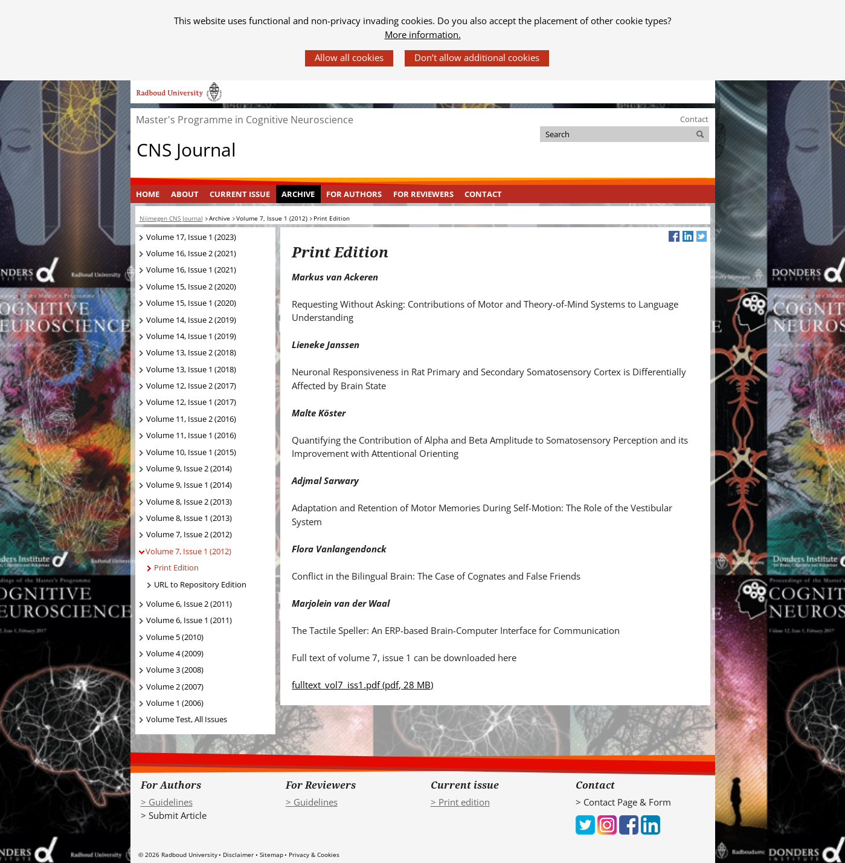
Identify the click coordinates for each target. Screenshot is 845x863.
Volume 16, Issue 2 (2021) (191, 253)
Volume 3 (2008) (175, 669)
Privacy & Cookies (314, 854)
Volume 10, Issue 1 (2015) (191, 452)
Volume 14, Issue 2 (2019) (191, 319)
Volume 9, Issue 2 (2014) (189, 468)
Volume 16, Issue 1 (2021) (191, 269)
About (185, 194)
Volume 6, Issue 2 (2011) (189, 603)
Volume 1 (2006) (175, 702)
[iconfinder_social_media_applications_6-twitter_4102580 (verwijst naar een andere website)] (585, 824)
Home (147, 194)
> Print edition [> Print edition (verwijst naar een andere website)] (460, 802)
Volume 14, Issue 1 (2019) (191, 336)
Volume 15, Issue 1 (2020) (191, 302)
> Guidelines (167, 802)
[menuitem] (147, 194)
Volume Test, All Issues (186, 719)
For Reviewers (423, 194)
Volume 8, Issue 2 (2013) (189, 501)
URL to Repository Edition (200, 584)
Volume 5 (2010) (175, 637)
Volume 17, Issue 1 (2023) (191, 236)
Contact (694, 119)
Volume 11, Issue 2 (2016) (191, 418)
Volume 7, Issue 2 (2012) (189, 534)
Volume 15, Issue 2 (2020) (191, 286)
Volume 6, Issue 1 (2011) (189, 620)
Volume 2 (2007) (175, 686)
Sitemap (271, 854)
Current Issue (240, 194)
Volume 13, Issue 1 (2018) (191, 369)
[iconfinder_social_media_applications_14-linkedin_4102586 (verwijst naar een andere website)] (650, 824)
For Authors (354, 194)
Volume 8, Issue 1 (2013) (189, 517)
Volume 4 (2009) (175, 653)
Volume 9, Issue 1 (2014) (189, 484)
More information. (423, 34)
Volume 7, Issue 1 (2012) (188, 551)
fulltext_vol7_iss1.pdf (362, 685)
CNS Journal (186, 149)
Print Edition (176, 567)
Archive (298, 194)
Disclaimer (238, 854)
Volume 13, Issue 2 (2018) (191, 352)
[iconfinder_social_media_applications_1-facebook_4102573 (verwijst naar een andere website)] (628, 824)
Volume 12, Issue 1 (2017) (191, 401)
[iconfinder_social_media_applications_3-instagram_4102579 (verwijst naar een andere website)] (607, 824)
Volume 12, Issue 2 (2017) (191, 385)
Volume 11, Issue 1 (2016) (191, 435)
